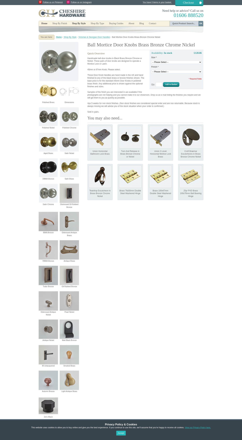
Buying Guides (116, 23)
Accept (121, 433)
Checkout (188, 2)
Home (44, 23)
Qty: (153, 84)
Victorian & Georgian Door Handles (94, 37)
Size (154, 57)
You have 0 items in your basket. (157, 2)
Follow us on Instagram (81, 2)
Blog (141, 23)
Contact (152, 23)
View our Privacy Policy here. (198, 427)
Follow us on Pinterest (53, 2)
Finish (154, 67)
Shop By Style (70, 37)
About (131, 23)
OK (200, 23)
